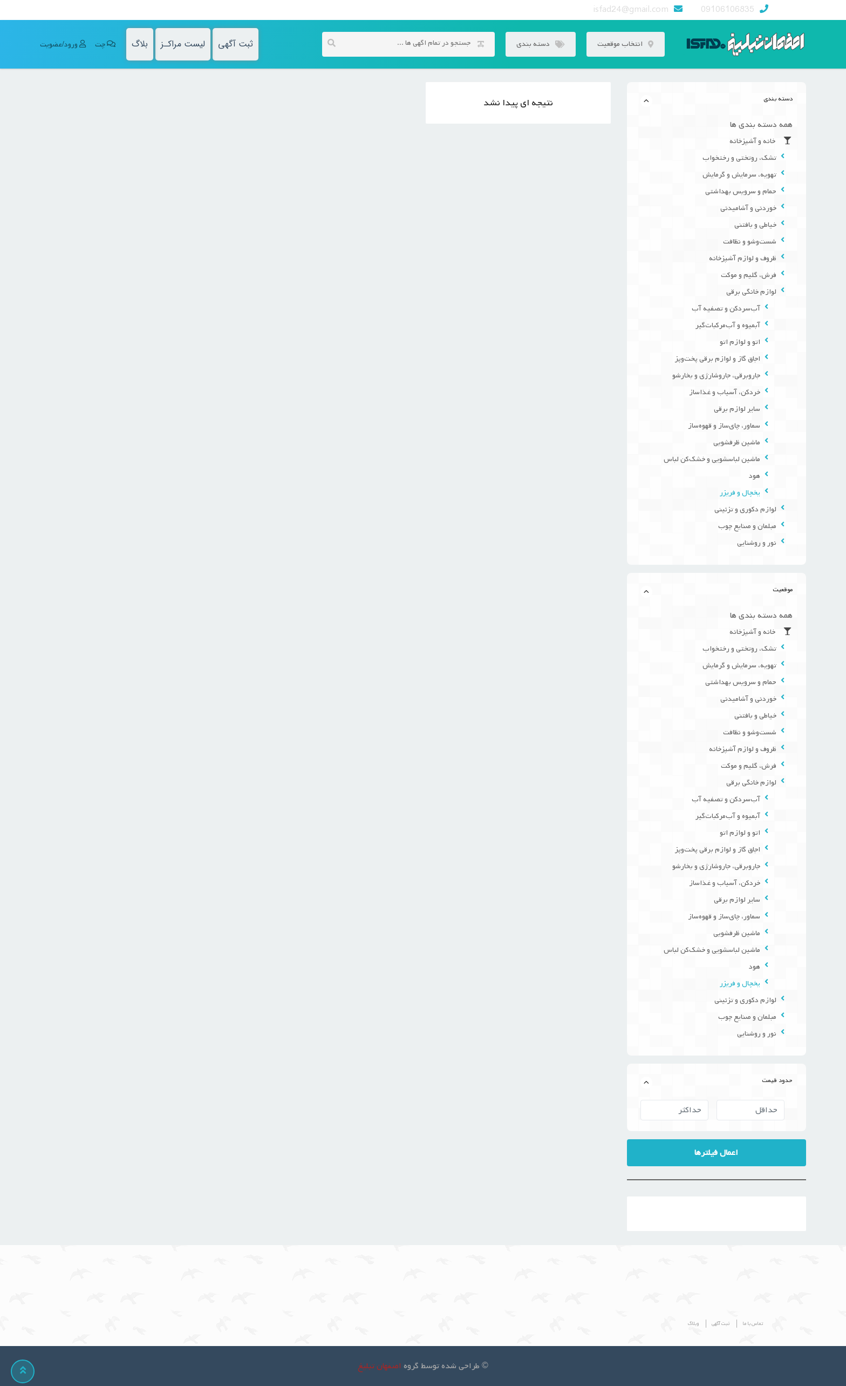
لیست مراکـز (183, 44)
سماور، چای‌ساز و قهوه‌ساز (724, 425)
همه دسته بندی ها (761, 124)
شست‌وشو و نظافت (749, 241)
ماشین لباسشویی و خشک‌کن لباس (712, 459)
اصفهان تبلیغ (379, 1366)
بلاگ (140, 44)
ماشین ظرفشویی (736, 442)
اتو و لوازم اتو (740, 342)
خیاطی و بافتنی (755, 225)
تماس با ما (752, 1324)
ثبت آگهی (235, 44)
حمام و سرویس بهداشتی (740, 191)
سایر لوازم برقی (737, 409)
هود (754, 476)
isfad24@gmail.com (630, 9)
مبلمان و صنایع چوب (747, 526)
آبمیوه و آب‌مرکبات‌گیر (727, 325)
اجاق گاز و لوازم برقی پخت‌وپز (717, 358)
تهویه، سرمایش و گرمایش (739, 174)
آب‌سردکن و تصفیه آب (726, 308)
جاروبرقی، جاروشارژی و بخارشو (716, 375)
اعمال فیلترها (716, 1152)
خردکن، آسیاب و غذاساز (724, 392)
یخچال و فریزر (740, 492)
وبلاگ (693, 1324)
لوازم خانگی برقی (751, 292)
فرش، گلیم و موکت (748, 275)
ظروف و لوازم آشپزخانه (742, 258)
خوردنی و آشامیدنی (748, 208)
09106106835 (727, 9)
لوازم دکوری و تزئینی (745, 509)
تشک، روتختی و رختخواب (739, 158)
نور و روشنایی (756, 543)
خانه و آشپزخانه (761, 141)
